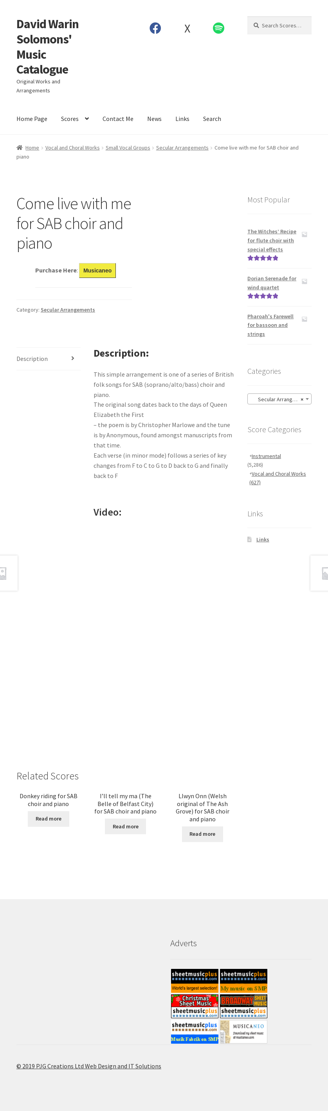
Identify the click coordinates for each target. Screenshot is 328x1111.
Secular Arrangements (182, 147)
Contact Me (118, 119)
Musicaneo (97, 270)
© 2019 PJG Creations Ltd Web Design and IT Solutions (88, 1066)
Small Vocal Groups (128, 147)
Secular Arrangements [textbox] (280, 399)
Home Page (31, 119)
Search (212, 119)
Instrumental (266, 456)
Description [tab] (32, 359)
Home (32, 147)
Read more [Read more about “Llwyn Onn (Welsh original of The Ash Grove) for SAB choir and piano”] (202, 833)
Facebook (155, 28)
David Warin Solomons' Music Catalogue (47, 47)
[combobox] (279, 398)
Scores (70, 119)
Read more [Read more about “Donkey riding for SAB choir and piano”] (48, 818)
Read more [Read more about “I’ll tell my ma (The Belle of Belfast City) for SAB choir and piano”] (126, 826)
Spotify (219, 28)
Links (182, 119)
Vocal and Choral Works (72, 147)
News (154, 119)
